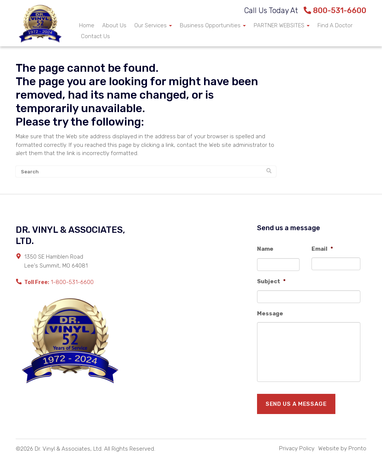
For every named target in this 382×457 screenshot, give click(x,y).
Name (265, 249)
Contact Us (95, 36)
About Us (114, 25)
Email (322, 249)
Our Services (153, 25)
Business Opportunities (213, 25)
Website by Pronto (342, 448)
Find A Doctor (335, 25)
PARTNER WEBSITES (282, 25)
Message (270, 313)
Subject (271, 281)
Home (86, 25)
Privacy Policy (296, 448)
